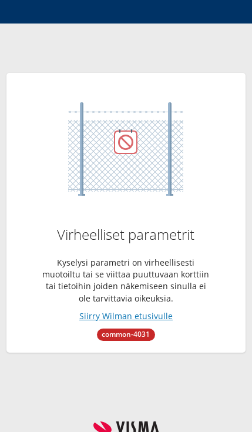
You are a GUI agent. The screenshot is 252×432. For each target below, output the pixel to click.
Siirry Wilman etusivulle (126, 316)
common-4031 (126, 334)
